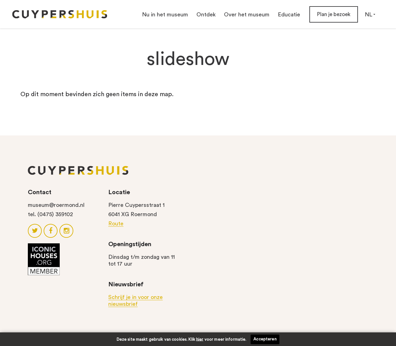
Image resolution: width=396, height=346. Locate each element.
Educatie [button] (289, 14)
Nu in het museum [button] (165, 14)
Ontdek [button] (206, 14)
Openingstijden (129, 244)
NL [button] (370, 14)
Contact (39, 192)
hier (200, 339)
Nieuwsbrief (126, 284)
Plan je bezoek (334, 14)
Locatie (119, 192)
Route (115, 223)
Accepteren (264, 339)
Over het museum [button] (246, 14)
